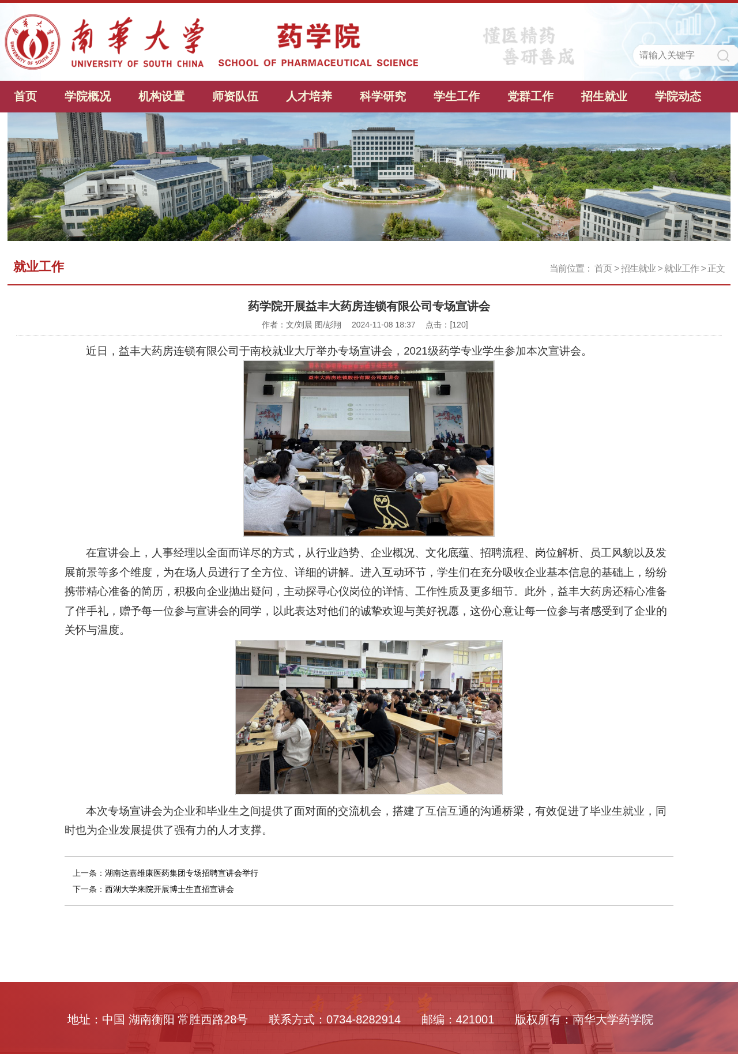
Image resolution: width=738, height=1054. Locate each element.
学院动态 (678, 96)
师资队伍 (235, 96)
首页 (25, 96)
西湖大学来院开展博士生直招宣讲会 (169, 889)
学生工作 (457, 96)
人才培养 (309, 96)
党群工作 (530, 96)
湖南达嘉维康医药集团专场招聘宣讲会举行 (181, 873)
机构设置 (161, 96)
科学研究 (383, 96)
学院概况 (88, 96)
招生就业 (604, 96)
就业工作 (681, 268)
